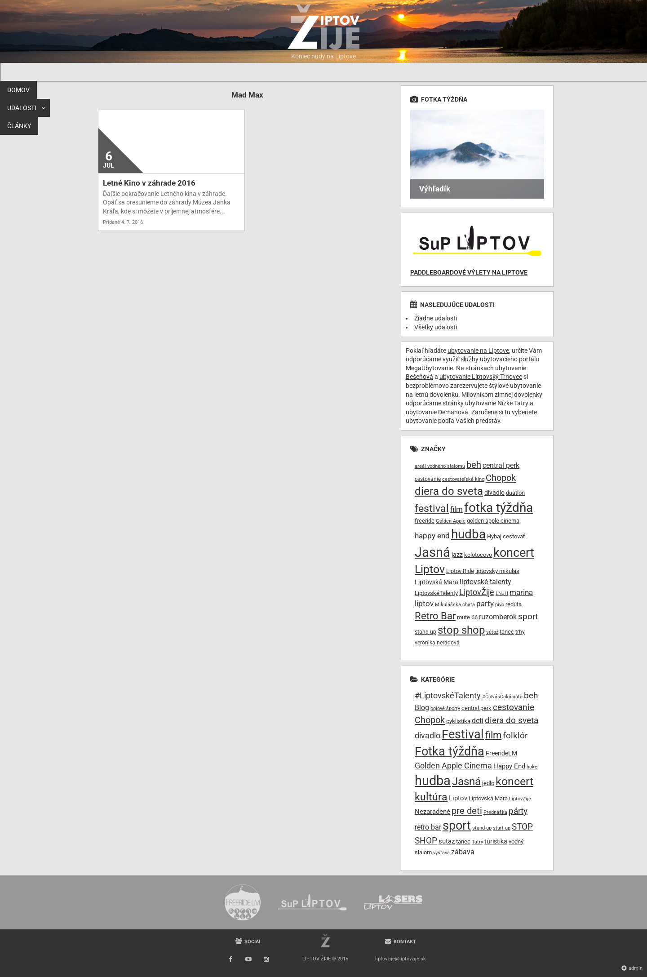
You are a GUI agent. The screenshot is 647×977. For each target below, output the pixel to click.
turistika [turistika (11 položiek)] (495, 841)
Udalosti (151, 71)
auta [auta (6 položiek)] (518, 697)
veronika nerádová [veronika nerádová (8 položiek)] (437, 642)
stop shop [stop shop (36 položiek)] (461, 630)
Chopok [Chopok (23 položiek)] (501, 477)
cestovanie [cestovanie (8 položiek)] (428, 479)
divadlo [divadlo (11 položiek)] (494, 492)
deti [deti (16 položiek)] (477, 721)
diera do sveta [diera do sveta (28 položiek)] (511, 720)
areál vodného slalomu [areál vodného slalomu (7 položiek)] (440, 466)
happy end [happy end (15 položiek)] (432, 536)
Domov (112, 71)
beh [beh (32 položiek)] (531, 695)
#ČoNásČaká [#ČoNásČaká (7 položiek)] (496, 697)
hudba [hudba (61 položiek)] (468, 534)
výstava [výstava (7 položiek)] (441, 853)
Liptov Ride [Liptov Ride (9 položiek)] (460, 571)
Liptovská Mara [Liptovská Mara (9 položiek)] (488, 798)
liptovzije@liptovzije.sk (400, 959)
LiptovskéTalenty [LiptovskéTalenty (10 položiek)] (436, 593)
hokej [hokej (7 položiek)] (533, 767)
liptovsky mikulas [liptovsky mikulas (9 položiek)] (497, 571)
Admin (636, 968)
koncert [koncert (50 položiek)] (513, 553)
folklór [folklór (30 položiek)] (515, 735)
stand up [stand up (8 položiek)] (425, 632)
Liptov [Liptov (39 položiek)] (430, 569)
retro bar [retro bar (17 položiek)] (428, 827)
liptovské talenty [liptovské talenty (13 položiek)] (485, 581)
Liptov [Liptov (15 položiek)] (458, 798)
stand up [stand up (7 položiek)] (482, 828)
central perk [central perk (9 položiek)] (476, 708)
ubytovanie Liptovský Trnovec (480, 376)
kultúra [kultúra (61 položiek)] (431, 797)
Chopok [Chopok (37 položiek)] (430, 720)
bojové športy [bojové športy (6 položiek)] (445, 708)
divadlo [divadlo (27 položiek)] (427, 735)
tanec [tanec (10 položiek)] (507, 631)
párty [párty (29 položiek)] (518, 811)
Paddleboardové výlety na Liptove (468, 272)
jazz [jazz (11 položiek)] (457, 554)
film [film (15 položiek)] (456, 509)
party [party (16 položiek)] (485, 603)
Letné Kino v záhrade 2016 (149, 182)
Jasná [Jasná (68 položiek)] (432, 552)
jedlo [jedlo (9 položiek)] (488, 783)
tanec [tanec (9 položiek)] (463, 841)
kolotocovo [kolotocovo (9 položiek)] (478, 554)
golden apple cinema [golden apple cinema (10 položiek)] (493, 520)
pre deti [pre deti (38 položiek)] (467, 810)
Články (198, 71)
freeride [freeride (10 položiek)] (424, 520)
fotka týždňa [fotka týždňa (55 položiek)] (498, 507)
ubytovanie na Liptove (478, 350)
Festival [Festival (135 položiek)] (463, 734)
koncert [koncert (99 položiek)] (514, 781)
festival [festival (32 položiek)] (432, 508)
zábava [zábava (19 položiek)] (462, 852)
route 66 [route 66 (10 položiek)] (467, 617)
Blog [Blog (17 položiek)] (422, 707)
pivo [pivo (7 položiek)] (499, 605)
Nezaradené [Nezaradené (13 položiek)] (432, 812)
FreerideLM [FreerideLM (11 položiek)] (501, 753)
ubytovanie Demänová (437, 412)
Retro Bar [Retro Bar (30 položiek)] (435, 616)
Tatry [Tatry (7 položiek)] (477, 842)
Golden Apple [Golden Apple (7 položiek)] (450, 521)
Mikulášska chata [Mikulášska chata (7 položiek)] (455, 605)
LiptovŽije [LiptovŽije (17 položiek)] (476, 592)
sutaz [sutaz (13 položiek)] (447, 841)
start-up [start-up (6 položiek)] (501, 828)
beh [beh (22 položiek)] (473, 465)
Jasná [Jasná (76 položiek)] (466, 781)
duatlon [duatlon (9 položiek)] (515, 492)
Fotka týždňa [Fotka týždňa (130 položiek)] (449, 751)
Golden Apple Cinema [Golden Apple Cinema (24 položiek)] (453, 765)
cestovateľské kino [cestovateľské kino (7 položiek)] (463, 479)
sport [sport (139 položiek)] (457, 825)
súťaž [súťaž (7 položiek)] (492, 632)
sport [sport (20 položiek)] (528, 616)
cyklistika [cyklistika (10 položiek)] (458, 721)
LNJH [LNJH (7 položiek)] (502, 593)
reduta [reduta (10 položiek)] (513, 604)
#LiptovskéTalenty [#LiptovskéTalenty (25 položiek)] (448, 695)
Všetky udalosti (435, 327)
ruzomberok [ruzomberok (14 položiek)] (498, 617)
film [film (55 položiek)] (493, 735)
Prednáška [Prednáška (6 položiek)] (495, 812)
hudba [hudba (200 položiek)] (433, 780)
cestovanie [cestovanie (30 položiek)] (513, 707)
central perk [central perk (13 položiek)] (501, 465)
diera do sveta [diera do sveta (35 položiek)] (449, 491)
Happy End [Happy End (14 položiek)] (509, 766)
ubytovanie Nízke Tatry (496, 403)
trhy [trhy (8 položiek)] (520, 632)
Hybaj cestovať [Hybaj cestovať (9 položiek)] (506, 536)
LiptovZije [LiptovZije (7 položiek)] (520, 799)
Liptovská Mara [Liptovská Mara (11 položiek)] (436, 582)
